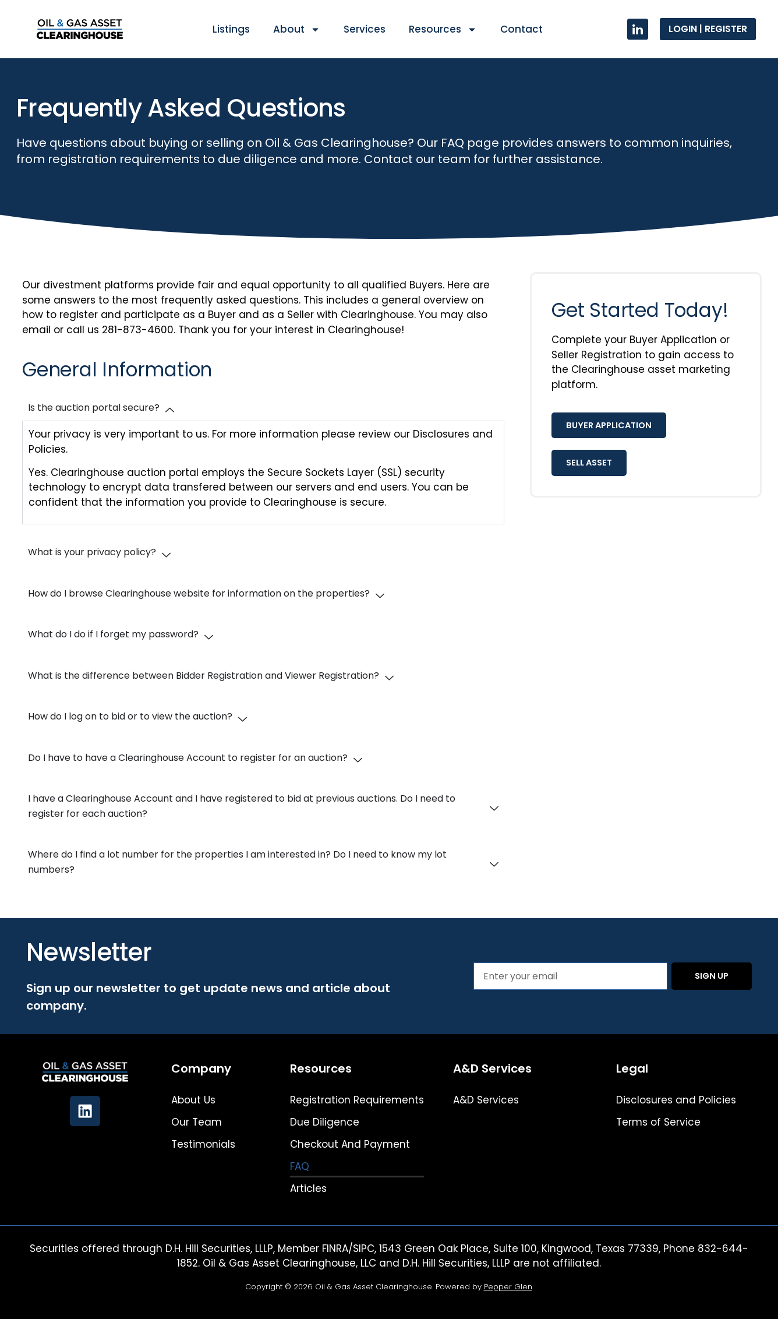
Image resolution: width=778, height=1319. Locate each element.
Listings (231, 29)
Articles (308, 1188)
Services (365, 29)
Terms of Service (658, 1122)
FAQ (299, 1166)
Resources (443, 29)
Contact (521, 29)
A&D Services (486, 1100)
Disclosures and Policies (676, 1100)
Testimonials (203, 1144)
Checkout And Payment (350, 1144)
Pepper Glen (508, 1286)
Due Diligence (324, 1122)
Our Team (196, 1122)
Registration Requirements (357, 1100)
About (296, 29)
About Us (193, 1100)
